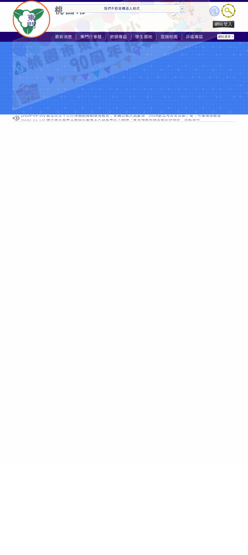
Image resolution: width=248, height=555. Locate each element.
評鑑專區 (194, 37)
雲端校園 (169, 37)
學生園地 (143, 37)
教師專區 (118, 37)
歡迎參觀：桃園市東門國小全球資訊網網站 (32, 19)
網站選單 (225, 36)
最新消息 (63, 37)
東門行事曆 (91, 37)
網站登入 (223, 24)
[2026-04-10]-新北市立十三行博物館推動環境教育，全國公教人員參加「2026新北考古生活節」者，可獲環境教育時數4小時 (130, 116)
